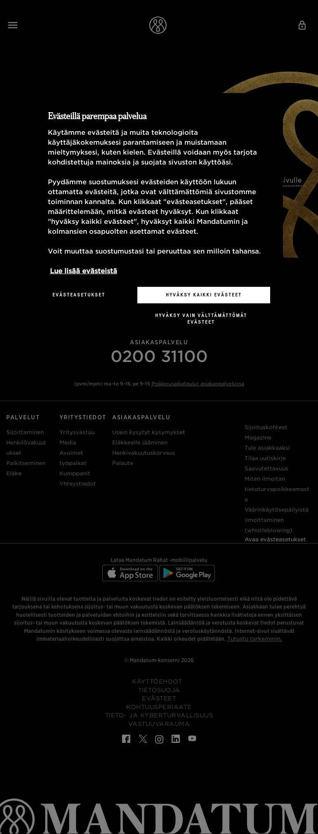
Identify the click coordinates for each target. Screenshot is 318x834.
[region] (159, 215)
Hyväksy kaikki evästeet (204, 295)
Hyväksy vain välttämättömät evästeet (201, 318)
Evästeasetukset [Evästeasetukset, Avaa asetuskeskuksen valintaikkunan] (78, 295)
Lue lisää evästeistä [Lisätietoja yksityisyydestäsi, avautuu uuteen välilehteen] (83, 271)
